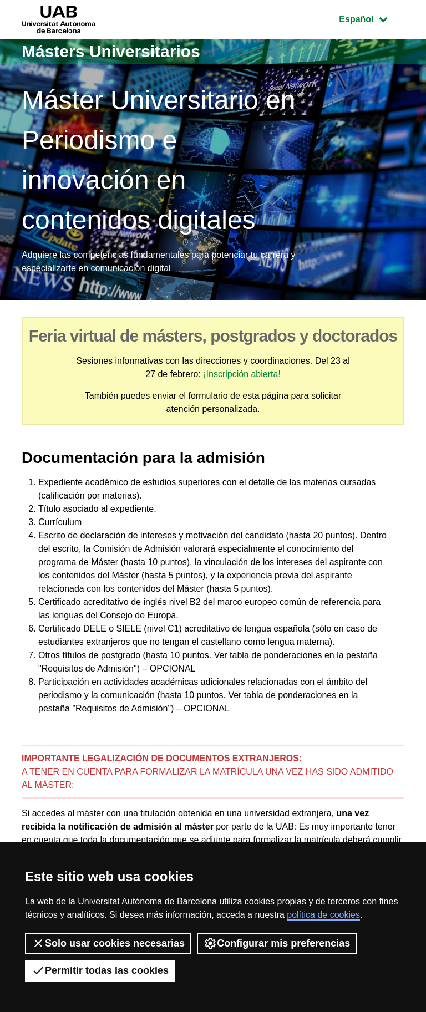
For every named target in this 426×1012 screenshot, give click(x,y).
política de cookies (323, 914)
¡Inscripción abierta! (242, 374)
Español (371, 18)
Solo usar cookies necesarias (108, 943)
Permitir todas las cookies (100, 970)
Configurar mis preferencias (277, 943)
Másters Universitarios (111, 51)
